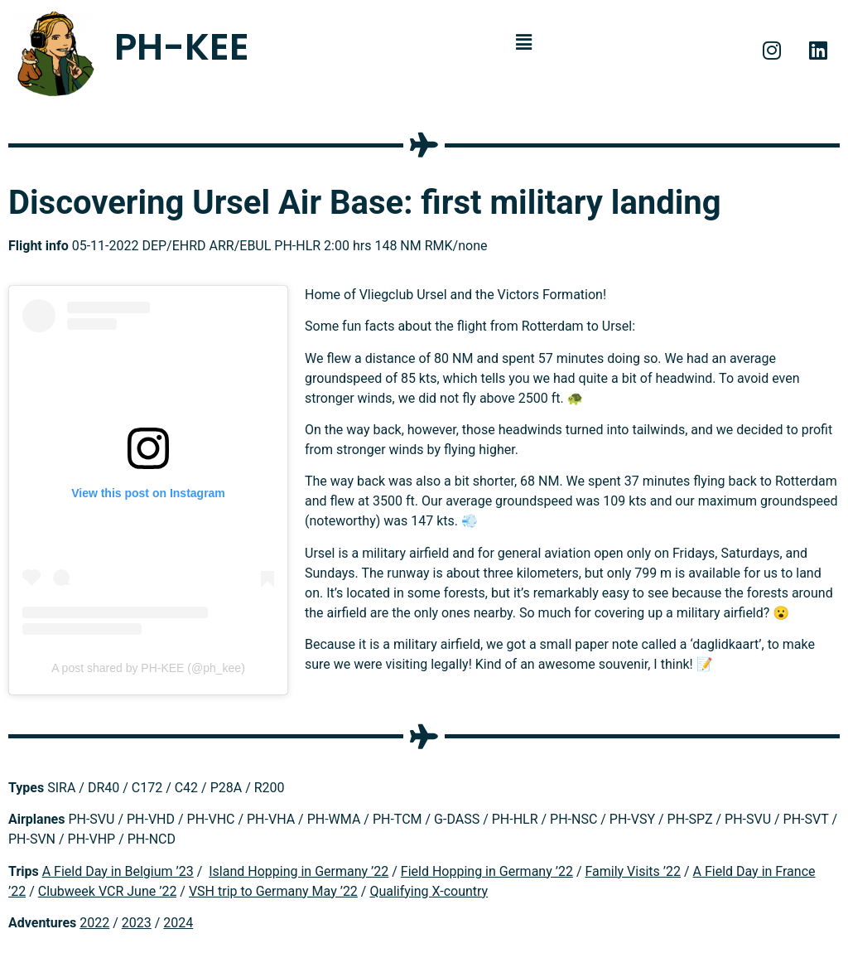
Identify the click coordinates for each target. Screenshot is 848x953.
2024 (178, 923)
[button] (524, 42)
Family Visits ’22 (633, 871)
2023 (137, 923)
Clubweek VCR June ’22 (107, 891)
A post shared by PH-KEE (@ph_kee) (148, 668)
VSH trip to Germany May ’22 (273, 891)
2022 (94, 923)
